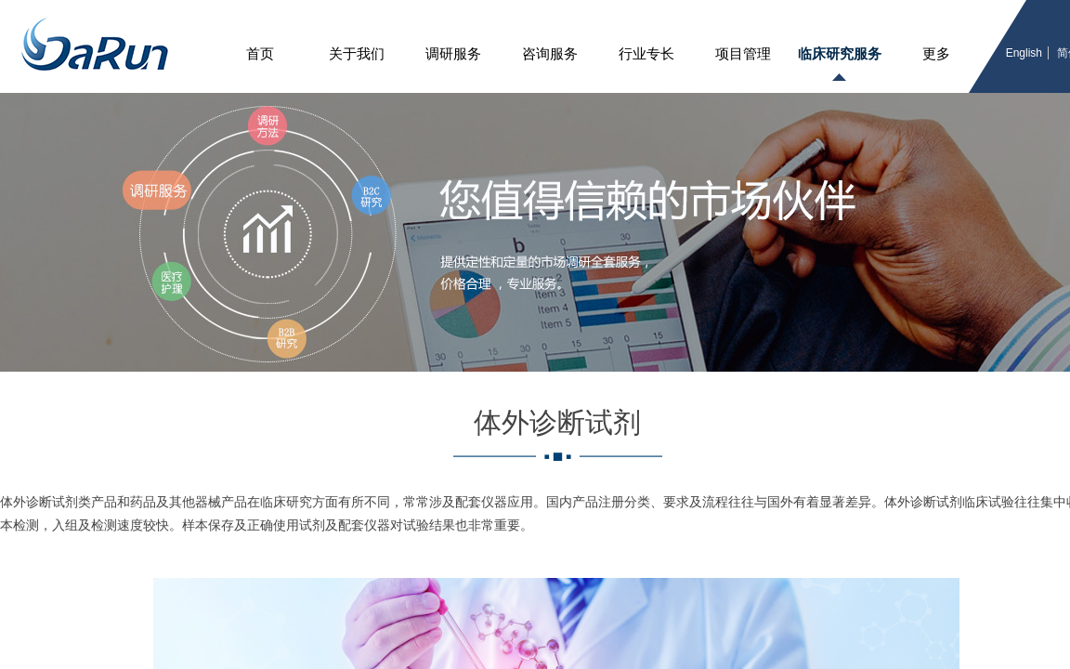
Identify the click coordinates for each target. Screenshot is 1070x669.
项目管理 (743, 53)
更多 (936, 53)
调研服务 (453, 53)
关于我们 (357, 53)
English (1024, 52)
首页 (260, 53)
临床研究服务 (839, 53)
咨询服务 (550, 53)
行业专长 (646, 53)
